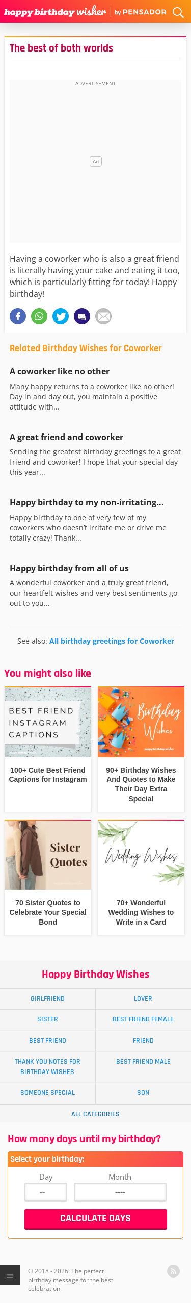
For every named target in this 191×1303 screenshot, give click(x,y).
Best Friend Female (143, 1019)
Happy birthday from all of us (69, 568)
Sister (47, 1019)
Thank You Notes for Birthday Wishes (47, 1066)
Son (143, 1092)
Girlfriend (48, 998)
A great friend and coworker (66, 437)
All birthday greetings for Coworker (111, 641)
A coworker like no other (60, 371)
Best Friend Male (143, 1061)
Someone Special (47, 1092)
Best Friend (47, 1040)
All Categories (95, 1114)
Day (46, 1176)
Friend (143, 1040)
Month (119, 1176)
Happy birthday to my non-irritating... (87, 502)
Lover (143, 998)
